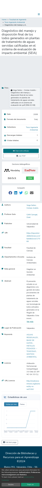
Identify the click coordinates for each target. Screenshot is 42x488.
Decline (11, 485)
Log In (31, 14)
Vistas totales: (11, 140)
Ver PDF (21, 156)
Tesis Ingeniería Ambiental (14, 22)
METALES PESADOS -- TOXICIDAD (32, 349)
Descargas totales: (13, 135)
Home (4, 19)
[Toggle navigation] (39, 14)
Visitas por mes (11, 404)
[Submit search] (27, 14)
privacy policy (29, 477)
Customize (5, 480)
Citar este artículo (21, 151)
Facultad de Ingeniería (17, 19)
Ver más (30, 321)
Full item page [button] (9, 442)
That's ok (30, 485)
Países (22, 404)
